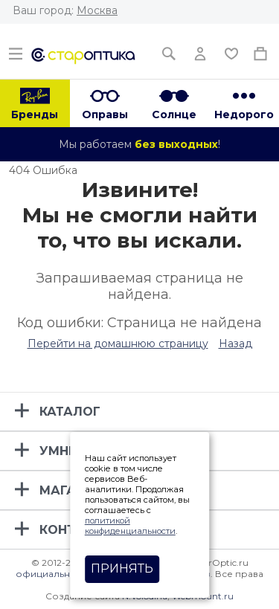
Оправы (105, 114)
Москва (97, 10)
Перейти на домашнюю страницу (118, 343)
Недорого (244, 114)
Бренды (34, 114)
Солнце (174, 114)
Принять (122, 568)
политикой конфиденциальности (130, 525)
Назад (235, 343)
